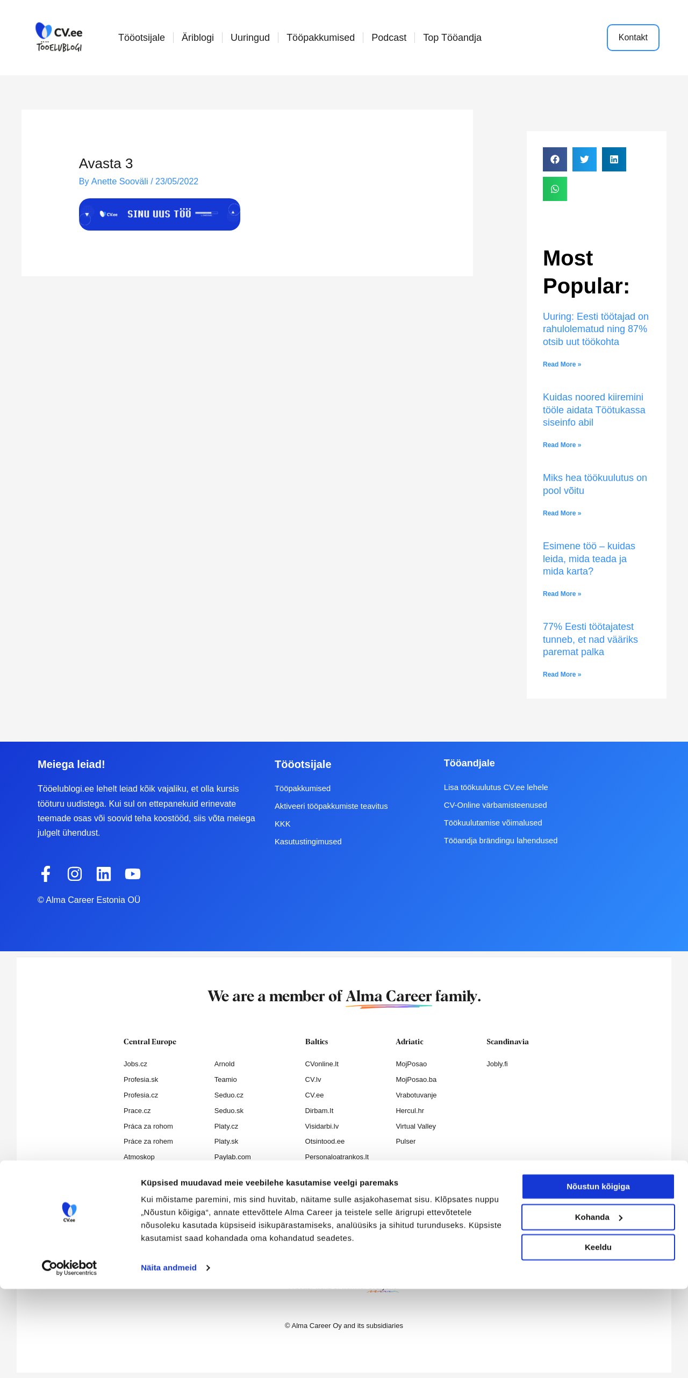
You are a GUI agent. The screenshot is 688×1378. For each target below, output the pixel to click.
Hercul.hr (410, 1111)
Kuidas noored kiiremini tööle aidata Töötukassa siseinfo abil (594, 410)
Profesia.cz (141, 1095)
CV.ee (314, 1095)
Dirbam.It (319, 1111)
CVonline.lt (322, 1064)
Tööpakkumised (320, 37)
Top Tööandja (452, 37)
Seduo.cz (228, 1095)
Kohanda (598, 1305)
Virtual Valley (416, 1126)
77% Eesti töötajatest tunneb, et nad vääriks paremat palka (590, 639)
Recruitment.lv (327, 1172)
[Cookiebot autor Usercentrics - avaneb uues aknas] (70, 1357)
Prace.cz (137, 1111)
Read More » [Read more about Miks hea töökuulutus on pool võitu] (562, 513)
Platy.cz (226, 1126)
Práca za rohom (148, 1126)
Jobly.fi (497, 1064)
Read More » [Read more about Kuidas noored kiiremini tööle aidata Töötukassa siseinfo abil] (562, 445)
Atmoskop (139, 1157)
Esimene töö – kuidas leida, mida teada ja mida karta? (589, 559)
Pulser (405, 1141)
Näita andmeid (169, 1356)
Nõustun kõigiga (598, 1275)
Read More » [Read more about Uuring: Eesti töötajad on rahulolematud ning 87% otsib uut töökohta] (562, 364)
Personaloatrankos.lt (337, 1157)
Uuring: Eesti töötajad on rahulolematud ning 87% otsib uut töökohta (596, 329)
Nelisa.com (141, 1172)
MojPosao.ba (416, 1079)
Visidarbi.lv (322, 1126)
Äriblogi (198, 37)
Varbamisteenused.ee (339, 1188)
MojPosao (411, 1064)
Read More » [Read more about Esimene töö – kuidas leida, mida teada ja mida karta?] (562, 594)
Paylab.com (232, 1157)
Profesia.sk (141, 1079)
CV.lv (313, 1079)
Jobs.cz (135, 1064)
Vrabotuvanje (416, 1095)
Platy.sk (226, 1141)
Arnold (224, 1064)
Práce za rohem (148, 1141)
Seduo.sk (228, 1111)
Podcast (388, 37)
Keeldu (598, 1336)
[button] (555, 159)
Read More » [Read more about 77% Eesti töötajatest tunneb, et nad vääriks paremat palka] (562, 674)
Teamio (225, 1079)
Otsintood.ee (325, 1141)
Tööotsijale (141, 37)
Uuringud (250, 37)
